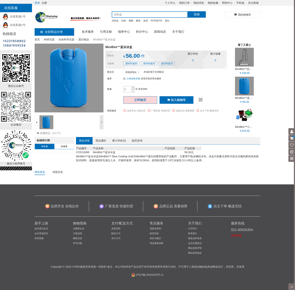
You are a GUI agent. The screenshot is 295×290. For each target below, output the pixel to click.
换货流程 (154, 233)
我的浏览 (198, 2)
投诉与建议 (155, 238)
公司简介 (192, 228)
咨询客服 (236, 235)
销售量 (44, 146)
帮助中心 (227, 2)
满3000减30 (149, 63)
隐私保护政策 (195, 238)
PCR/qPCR (156, 20)
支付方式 (115, 238)
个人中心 (170, 2)
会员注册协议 (195, 243)
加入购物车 (176, 99)
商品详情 (84, 140)
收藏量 (64, 146)
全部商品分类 (51, 31)
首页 (37, 39)
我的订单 (184, 2)
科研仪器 (49, 39)
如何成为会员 (41, 228)
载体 (138, 20)
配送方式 (115, 233)
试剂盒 (115, 20)
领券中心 (124, 31)
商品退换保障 (156, 243)
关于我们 (178, 31)
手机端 (240, 2)
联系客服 (39, 238)
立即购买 (140, 99)
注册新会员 (78, 228)
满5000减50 (131, 63)
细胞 (131, 20)
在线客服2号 (14, 25)
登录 (37, 2)
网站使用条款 (195, 253)
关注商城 (253, 2)
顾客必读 (77, 238)
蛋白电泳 (83, 39)
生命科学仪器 (66, 39)
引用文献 (106, 31)
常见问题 (77, 243)
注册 (44, 2)
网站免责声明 (195, 248)
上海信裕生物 (133, 78)
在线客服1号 (14, 16)
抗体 (123, 20)
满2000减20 (167, 63)
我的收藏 (213, 2)
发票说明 (115, 228)
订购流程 (77, 233)
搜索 (197, 14)
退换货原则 (155, 228)
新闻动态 (160, 31)
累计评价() (119, 140)
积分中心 (142, 31)
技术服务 (88, 31)
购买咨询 (137, 140)
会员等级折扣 (41, 233)
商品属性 (101, 140)
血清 (145, 20)
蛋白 (167, 20)
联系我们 (192, 233)
